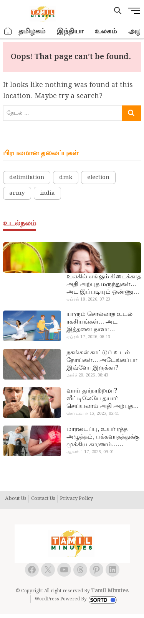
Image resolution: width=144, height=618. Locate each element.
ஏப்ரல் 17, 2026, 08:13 (88, 337)
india (47, 193)
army (17, 193)
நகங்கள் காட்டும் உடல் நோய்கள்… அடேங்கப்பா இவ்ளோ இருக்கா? (101, 360)
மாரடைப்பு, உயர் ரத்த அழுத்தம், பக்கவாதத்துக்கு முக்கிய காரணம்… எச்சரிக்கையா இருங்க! (102, 437)
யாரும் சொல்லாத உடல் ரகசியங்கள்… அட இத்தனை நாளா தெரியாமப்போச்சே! (99, 322)
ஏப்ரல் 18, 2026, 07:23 (88, 299)
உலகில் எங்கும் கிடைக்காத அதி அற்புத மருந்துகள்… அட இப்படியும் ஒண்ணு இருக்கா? (103, 284)
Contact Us (43, 499)
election (98, 177)
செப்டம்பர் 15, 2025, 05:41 (92, 413)
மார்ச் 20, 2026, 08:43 (87, 375)
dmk (65, 177)
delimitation (26, 177)
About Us (15, 499)
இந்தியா (70, 31)
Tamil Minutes (110, 591)
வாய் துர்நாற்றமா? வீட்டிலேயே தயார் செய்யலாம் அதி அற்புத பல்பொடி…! (99, 398)
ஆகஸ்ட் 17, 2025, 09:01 (90, 452)
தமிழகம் (31, 31)
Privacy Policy (76, 499)
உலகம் (106, 31)
